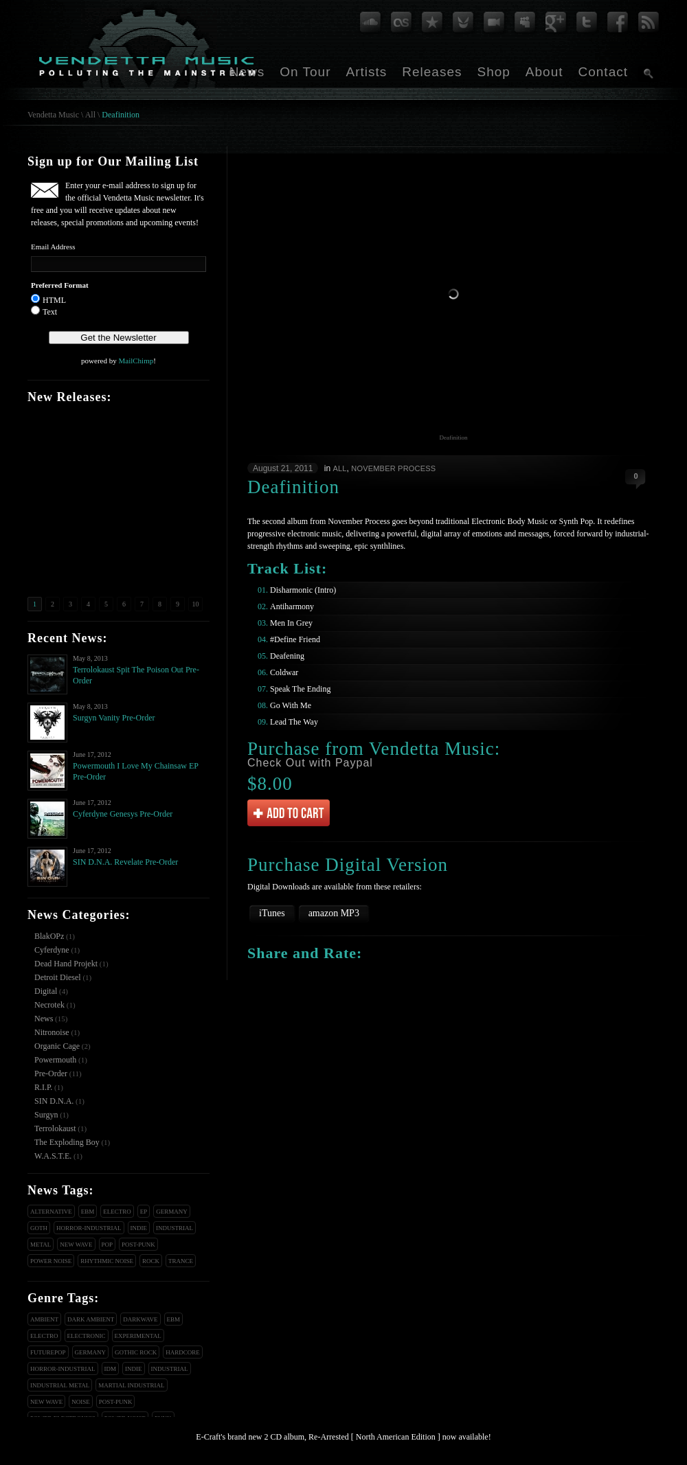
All (90, 115)
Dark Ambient (90, 1319)
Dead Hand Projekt (66, 963)
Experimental (138, 1335)
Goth (38, 1228)
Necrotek (49, 1005)
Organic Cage (57, 1046)
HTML (54, 300)
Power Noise (50, 1261)
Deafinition (120, 115)
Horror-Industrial (89, 1228)
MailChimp (135, 360)
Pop (107, 1244)
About (544, 72)
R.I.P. (43, 1087)
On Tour (305, 72)
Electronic (86, 1335)
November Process (393, 468)
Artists (366, 72)
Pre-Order (50, 1073)
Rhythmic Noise (106, 1261)
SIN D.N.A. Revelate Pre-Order (125, 862)
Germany (172, 1211)
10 (195, 604)
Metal (40, 1244)
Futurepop (48, 1352)
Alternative (51, 1211)
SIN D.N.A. (54, 1101)
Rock (150, 1261)
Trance (180, 1261)
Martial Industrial (131, 1385)
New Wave (76, 1244)
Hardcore (183, 1352)
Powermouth (55, 1060)
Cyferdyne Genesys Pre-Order (122, 814)
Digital (45, 991)
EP (144, 1211)
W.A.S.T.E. (52, 1156)
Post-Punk (138, 1244)
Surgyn (46, 1115)
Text (50, 312)
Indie (139, 1228)
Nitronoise (51, 1032)
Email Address (53, 246)
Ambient (44, 1319)
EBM (88, 1211)
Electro (117, 1211)
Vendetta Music (53, 115)
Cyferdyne (51, 950)
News (247, 72)
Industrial (174, 1228)
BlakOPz (49, 936)
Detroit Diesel (57, 977)
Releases (432, 72)
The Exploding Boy (67, 1142)
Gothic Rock (136, 1352)
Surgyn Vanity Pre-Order (114, 718)
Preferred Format (60, 285)
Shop (493, 72)
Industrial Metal (59, 1385)
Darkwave (140, 1319)
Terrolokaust (55, 1128)
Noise (80, 1401)
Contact (603, 72)
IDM (110, 1368)
